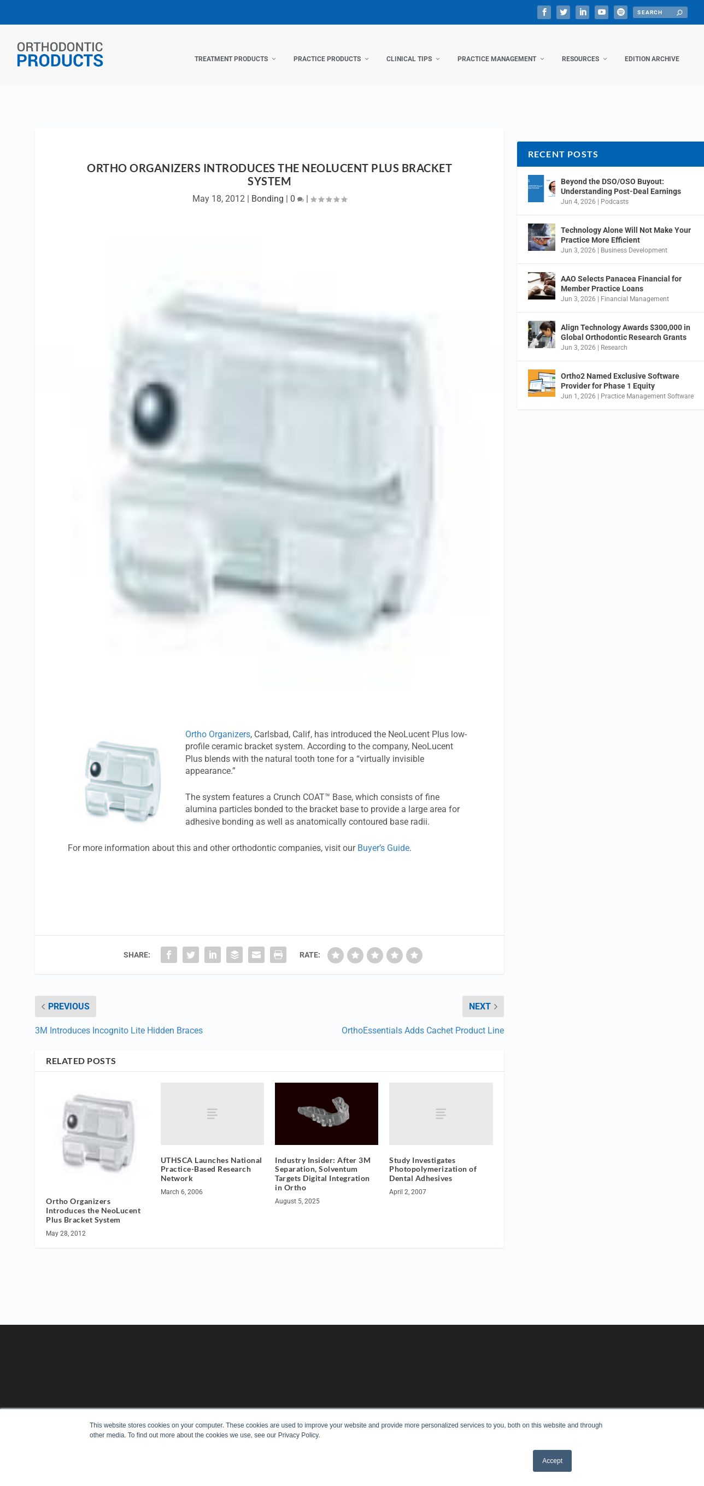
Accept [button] (552, 1461)
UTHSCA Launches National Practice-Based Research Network (211, 1158)
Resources (580, 48)
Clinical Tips (409, 48)
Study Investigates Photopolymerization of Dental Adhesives (433, 1158)
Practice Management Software (647, 385)
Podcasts (615, 191)
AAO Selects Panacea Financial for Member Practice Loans (621, 272)
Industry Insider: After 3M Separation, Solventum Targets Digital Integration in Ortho (323, 1162)
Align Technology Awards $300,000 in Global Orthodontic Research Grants (625, 321)
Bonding (267, 188)
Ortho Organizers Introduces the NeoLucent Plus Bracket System (93, 1199)
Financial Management (635, 288)
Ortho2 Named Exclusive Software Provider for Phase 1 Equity (620, 370)
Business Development (634, 239)
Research (614, 336)
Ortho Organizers (217, 723)
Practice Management (496, 48)
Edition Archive (652, 48)
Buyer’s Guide (383, 837)
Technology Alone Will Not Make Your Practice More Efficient (626, 224)
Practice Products (327, 48)
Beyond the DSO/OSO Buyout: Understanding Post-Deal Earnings (621, 175)
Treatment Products (231, 48)
